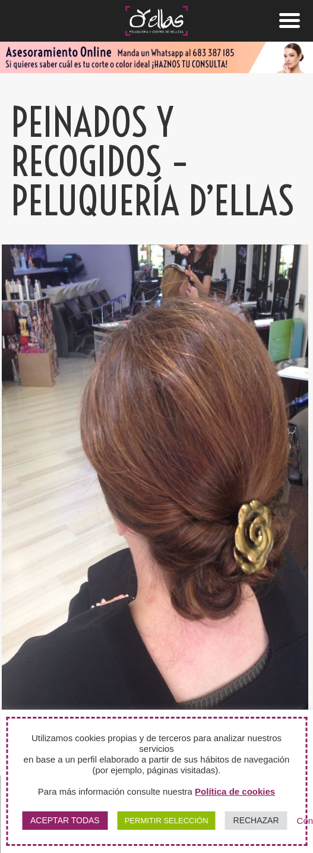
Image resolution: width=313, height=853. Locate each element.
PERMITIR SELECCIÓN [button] (166, 820)
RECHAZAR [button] (256, 820)
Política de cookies (235, 791)
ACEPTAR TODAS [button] (65, 820)
